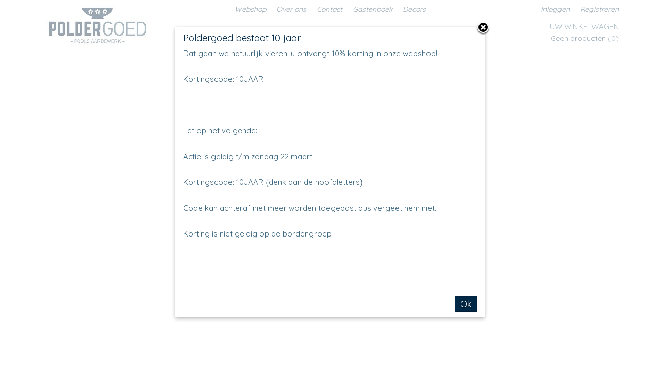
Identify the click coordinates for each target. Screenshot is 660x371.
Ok (465, 304)
